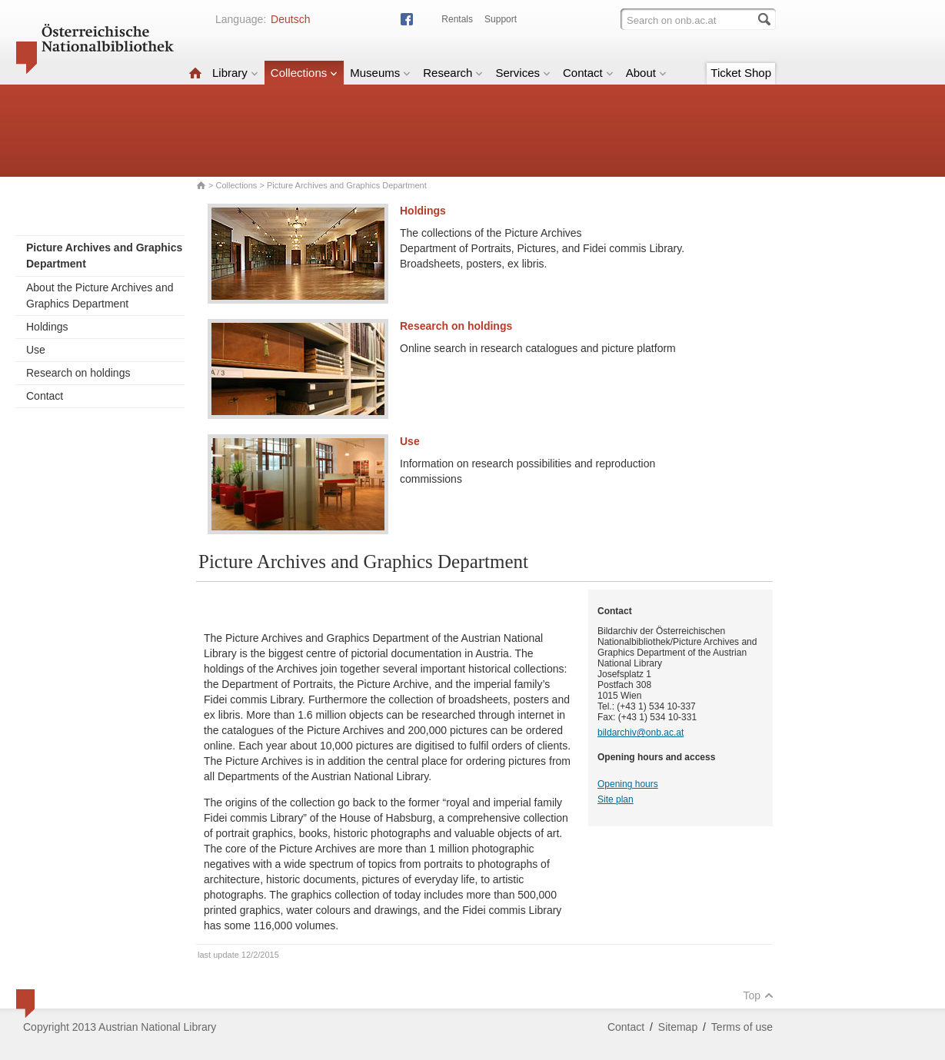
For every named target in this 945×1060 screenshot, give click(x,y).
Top (758, 995)
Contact (588, 72)
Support (500, 19)
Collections (304, 72)
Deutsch (290, 19)
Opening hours (627, 784)
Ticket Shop (740, 72)
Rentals (457, 19)
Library (235, 72)
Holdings (47, 327)
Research (453, 72)
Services (523, 72)
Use (35, 350)
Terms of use (742, 1027)
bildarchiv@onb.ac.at (640, 732)
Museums (380, 72)
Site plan (615, 799)
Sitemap (677, 1027)
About (646, 72)
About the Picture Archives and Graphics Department (99, 295)
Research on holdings (78, 373)
